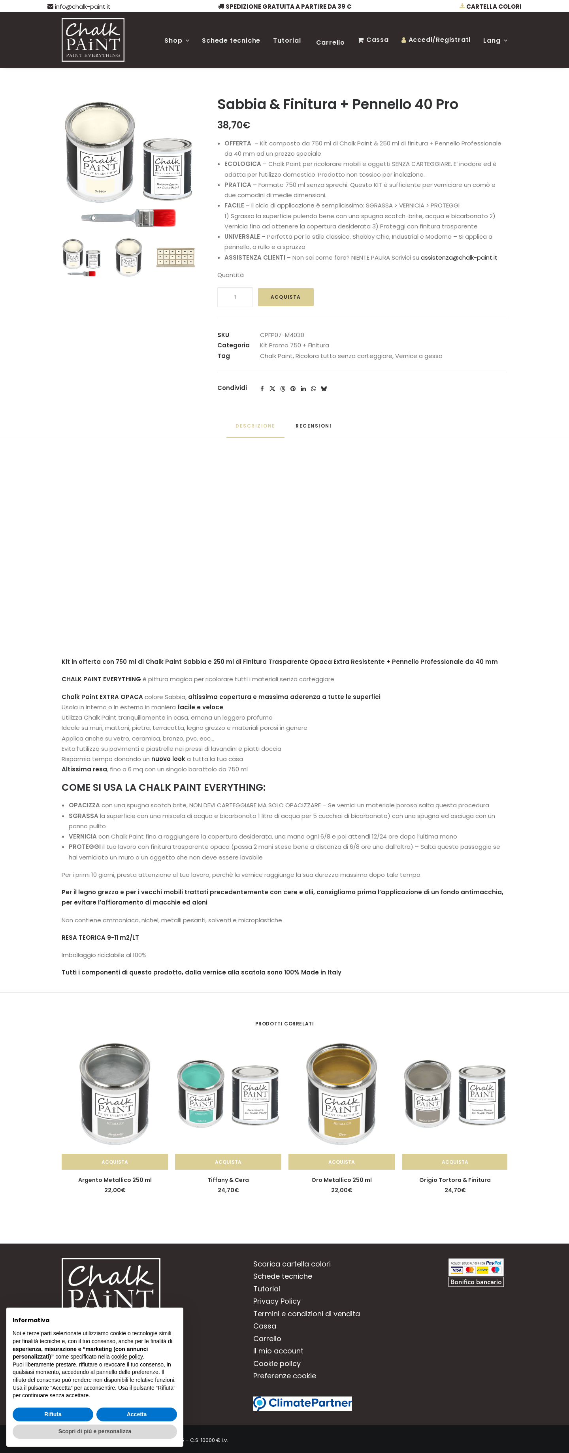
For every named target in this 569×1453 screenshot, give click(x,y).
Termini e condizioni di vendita (306, 1314)
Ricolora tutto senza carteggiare (344, 356)
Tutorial (287, 40)
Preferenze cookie (284, 1376)
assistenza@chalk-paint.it (459, 257)
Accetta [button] (137, 1414)
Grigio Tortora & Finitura (455, 1180)
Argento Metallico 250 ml (115, 1180)
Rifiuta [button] (53, 1414)
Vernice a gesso (419, 356)
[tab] (314, 429)
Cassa (377, 39)
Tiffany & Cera (228, 1180)
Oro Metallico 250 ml (341, 1180)
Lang (495, 40)
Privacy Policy (277, 1301)
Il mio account (278, 1351)
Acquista (286, 297)
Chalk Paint (276, 356)
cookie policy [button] (127, 1356)
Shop (176, 40)
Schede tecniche (231, 40)
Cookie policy (277, 1363)
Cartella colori (491, 6)
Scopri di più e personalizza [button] (94, 1431)
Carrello (330, 42)
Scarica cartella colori (292, 1264)
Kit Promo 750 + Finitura (294, 345)
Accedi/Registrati (440, 39)
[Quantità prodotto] (235, 297)
